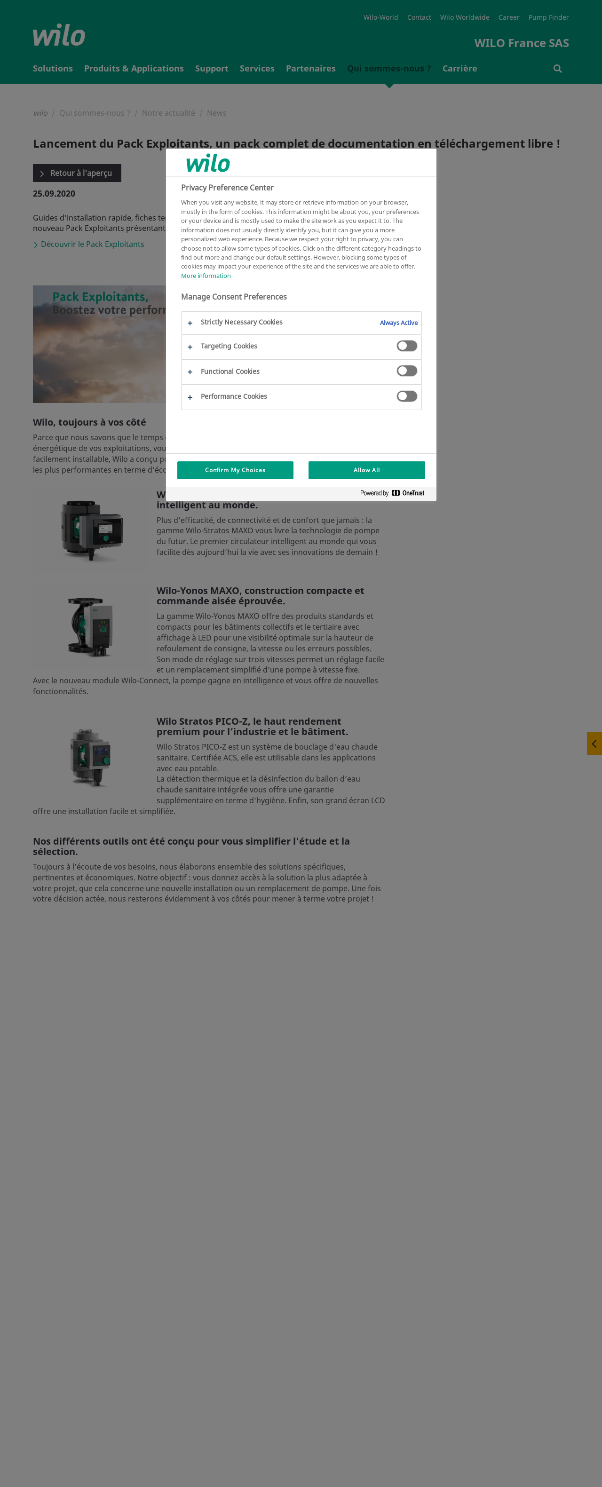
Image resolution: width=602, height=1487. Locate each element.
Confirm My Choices (235, 470)
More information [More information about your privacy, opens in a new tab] (206, 275)
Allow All (367, 470)
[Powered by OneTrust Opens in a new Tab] (396, 495)
